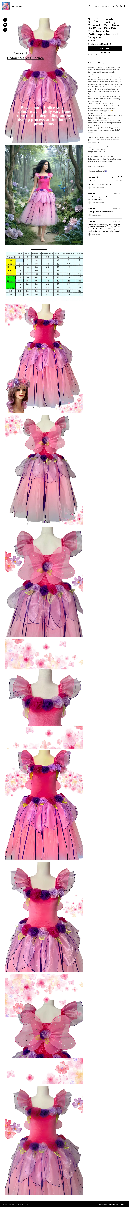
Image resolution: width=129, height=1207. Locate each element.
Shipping (100, 63)
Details (91, 63)
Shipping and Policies (116, 1204)
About (97, 6)
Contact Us (103, 1204)
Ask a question (92, 54)
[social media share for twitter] (5, 25)
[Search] (125, 6)
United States (101, 44)
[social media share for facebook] (5, 20)
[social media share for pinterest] (5, 30)
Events (104, 6)
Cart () (119, 6)
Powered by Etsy (23, 1204)
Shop (91, 6)
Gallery (111, 6)
